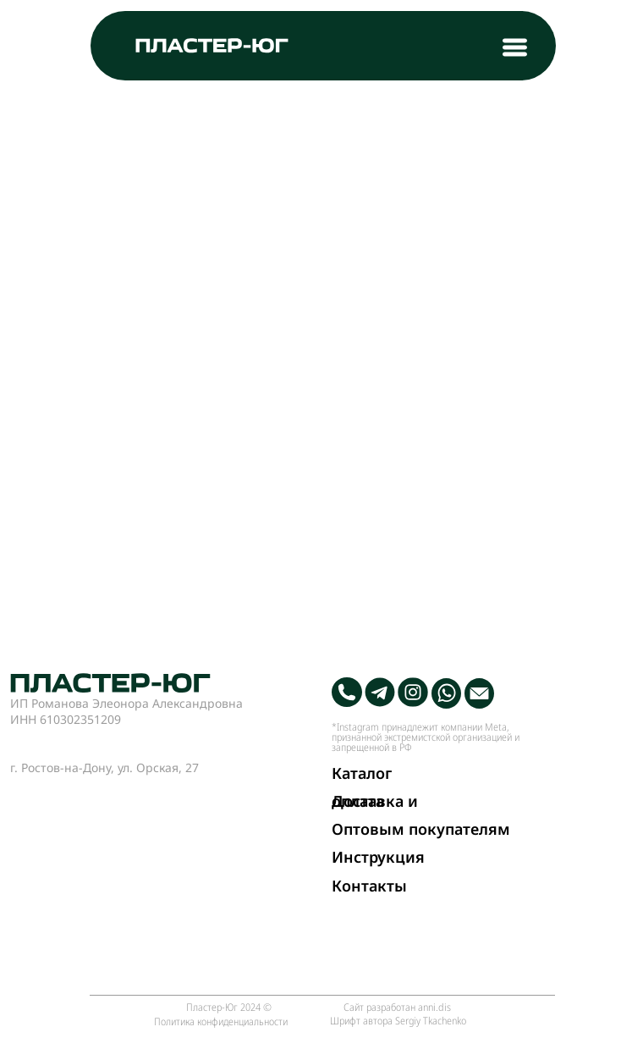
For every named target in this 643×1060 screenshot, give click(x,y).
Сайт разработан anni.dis (397, 1006)
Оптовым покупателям (421, 829)
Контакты (369, 885)
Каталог (362, 773)
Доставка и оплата (375, 801)
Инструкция (378, 857)
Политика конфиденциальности (221, 1021)
